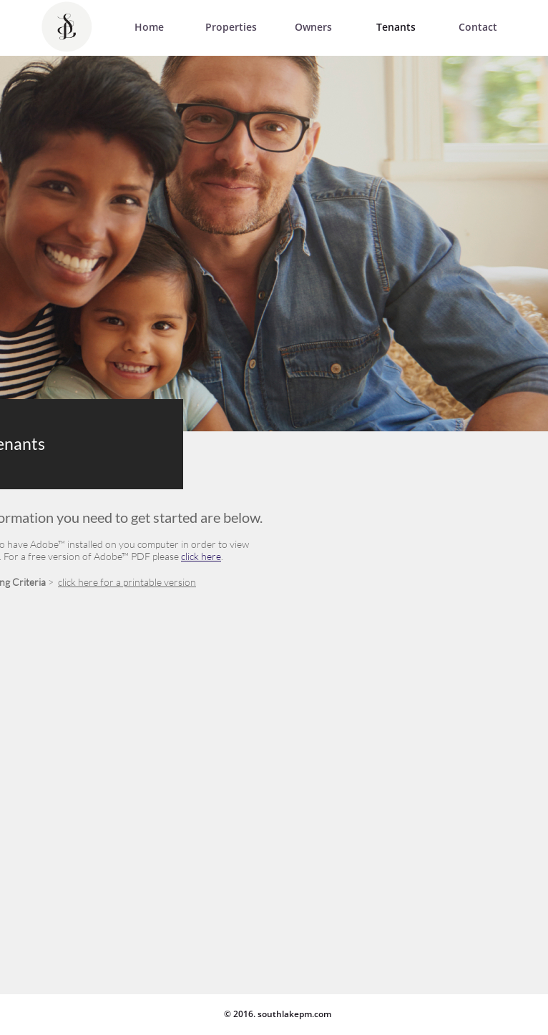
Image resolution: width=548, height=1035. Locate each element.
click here (201, 556)
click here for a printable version (127, 582)
